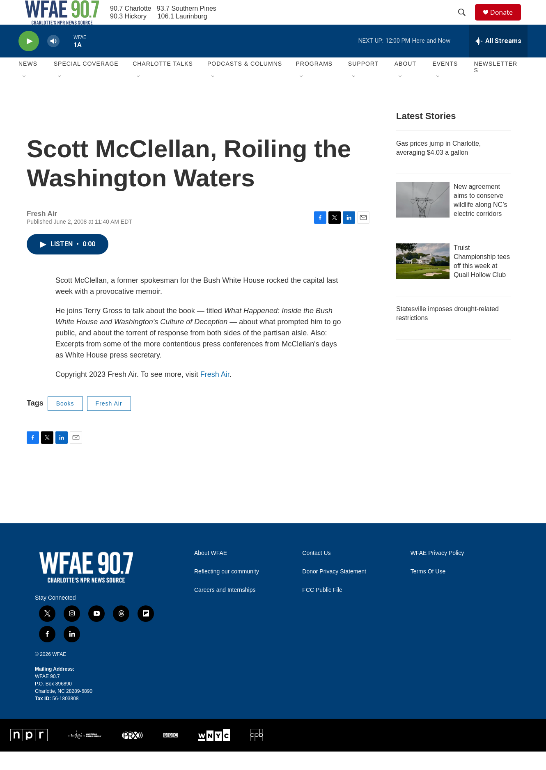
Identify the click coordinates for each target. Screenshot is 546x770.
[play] (28, 59)
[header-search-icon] (465, 21)
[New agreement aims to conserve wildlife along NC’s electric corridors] (423, 218)
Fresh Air (214, 393)
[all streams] (498, 59)
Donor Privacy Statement (334, 590)
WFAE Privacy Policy (437, 571)
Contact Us (316, 571)
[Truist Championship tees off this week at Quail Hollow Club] (423, 279)
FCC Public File (322, 608)
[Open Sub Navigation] (24, 95)
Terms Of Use (428, 590)
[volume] (53, 59)
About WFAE (210, 571)
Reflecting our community (226, 590)
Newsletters (495, 85)
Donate (506, 21)
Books (65, 422)
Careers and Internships (224, 608)
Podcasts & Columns (244, 82)
